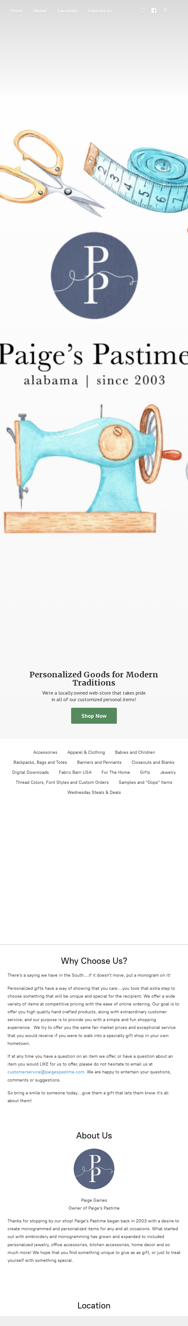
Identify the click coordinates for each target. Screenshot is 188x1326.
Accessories (45, 752)
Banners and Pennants (99, 762)
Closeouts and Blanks (153, 762)
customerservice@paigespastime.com (46, 1072)
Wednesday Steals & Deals (94, 792)
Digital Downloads (30, 772)
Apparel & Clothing (86, 752)
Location (67, 11)
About (40, 11)
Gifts (145, 772)
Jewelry (168, 772)
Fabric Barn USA (75, 772)
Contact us (100, 11)
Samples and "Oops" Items (145, 782)
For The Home (116, 772)
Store (16, 11)
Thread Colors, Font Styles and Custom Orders (62, 782)
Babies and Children (135, 752)
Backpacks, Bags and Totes (40, 762)
